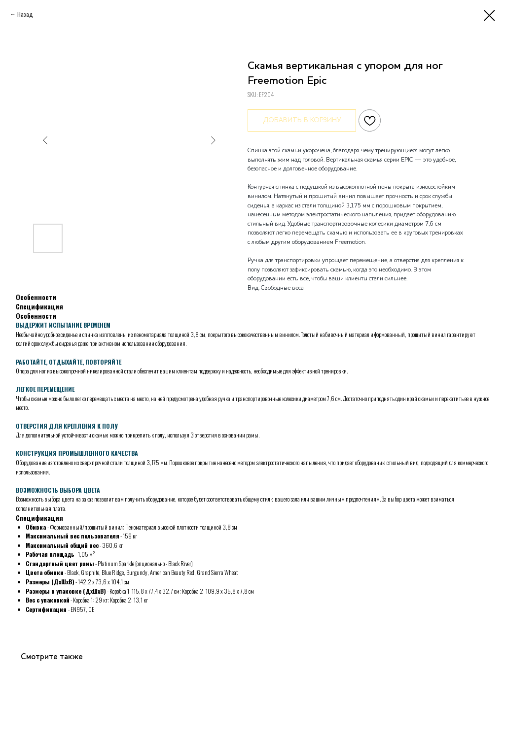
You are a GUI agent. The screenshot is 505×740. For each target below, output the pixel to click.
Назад (25, 14)
